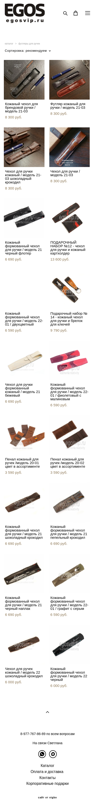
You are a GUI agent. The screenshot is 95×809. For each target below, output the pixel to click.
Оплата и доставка (47, 772)
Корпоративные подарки (47, 783)
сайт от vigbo (47, 797)
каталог (9, 43)
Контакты (47, 778)
